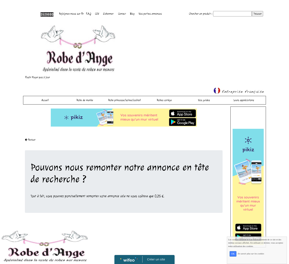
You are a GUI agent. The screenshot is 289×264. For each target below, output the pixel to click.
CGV (97, 13)
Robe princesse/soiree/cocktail (124, 100)
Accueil (45, 100)
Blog (132, 13)
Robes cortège (164, 100)
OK (233, 253)
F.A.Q (88, 13)
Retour (30, 139)
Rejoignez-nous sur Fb (71, 13)
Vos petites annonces (150, 13)
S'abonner (108, 13)
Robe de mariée (84, 100)
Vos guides (204, 100)
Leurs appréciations (243, 100)
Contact (122, 13)
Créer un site (156, 259)
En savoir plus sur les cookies (251, 253)
